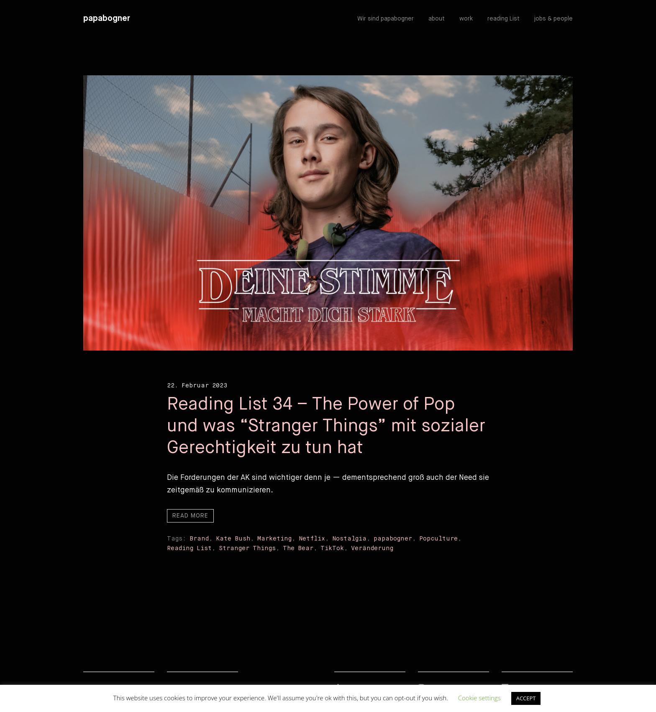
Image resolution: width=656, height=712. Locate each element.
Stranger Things (247, 548)
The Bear (298, 548)
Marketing (274, 539)
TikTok (332, 548)
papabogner (106, 19)
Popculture (438, 539)
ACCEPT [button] (526, 698)
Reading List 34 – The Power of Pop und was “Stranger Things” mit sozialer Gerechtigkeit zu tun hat (326, 426)
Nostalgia (349, 539)
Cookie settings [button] (479, 698)
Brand (199, 539)
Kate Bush (233, 539)
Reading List (189, 548)
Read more (190, 516)
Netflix (312, 539)
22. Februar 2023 (197, 386)
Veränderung (372, 548)
